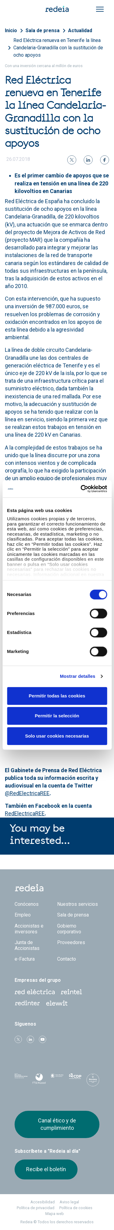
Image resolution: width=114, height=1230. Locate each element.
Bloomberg (92, 1081)
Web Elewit (56, 1003)
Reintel (71, 992)
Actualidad (80, 30)
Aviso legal (69, 1202)
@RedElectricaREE (27, 793)
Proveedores (71, 942)
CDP (74, 1079)
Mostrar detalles (77, 676)
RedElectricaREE (25, 813)
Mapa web (54, 1213)
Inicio (11, 30)
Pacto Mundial (57, 1080)
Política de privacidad (35, 1207)
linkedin (30, 1039)
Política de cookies (75, 1207)
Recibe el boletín (46, 1169)
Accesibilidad (42, 1202)
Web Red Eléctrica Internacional (27, 1003)
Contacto (66, 959)
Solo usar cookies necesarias (57, 735)
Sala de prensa (43, 30)
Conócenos (27, 904)
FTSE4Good (39, 1081)
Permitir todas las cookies (57, 695)
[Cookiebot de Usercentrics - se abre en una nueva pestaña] (81, 489)
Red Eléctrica (35, 992)
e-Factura (25, 959)
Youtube (42, 1039)
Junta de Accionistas (27, 945)
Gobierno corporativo (69, 929)
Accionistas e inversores (29, 929)
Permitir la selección (57, 715)
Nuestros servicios (77, 904)
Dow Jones (21, 1080)
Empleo (23, 915)
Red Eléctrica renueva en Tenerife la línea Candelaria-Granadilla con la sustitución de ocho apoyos (58, 47)
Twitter (18, 1039)
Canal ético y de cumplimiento (57, 1124)
